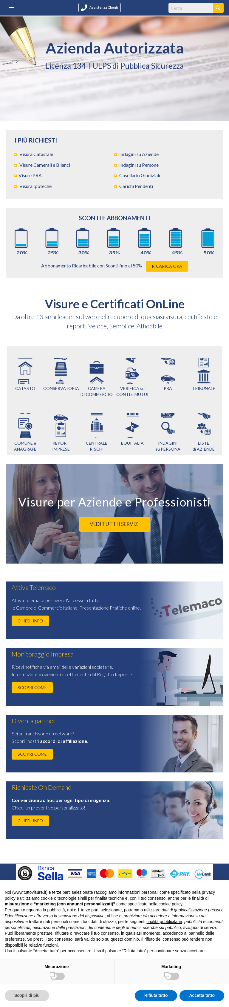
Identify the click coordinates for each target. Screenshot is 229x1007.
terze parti (90, 909)
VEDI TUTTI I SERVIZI (115, 524)
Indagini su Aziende (139, 154)
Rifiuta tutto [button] (156, 995)
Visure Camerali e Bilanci (44, 165)
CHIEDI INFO (30, 620)
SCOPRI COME (32, 687)
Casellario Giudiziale (140, 175)
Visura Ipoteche (35, 186)
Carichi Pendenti (136, 186)
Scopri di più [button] (27, 995)
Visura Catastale (36, 154)
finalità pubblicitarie (164, 921)
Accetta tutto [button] (202, 995)
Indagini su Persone (139, 165)
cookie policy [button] (170, 904)
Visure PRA (30, 175)
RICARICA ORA (167, 266)
